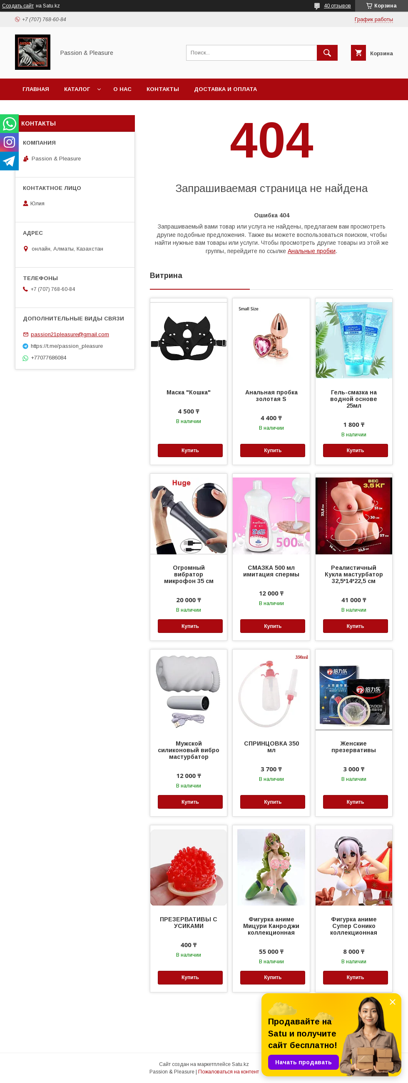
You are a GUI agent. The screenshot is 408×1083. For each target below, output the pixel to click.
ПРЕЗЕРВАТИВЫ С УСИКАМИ (188, 922)
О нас (122, 89)
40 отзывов (337, 6)
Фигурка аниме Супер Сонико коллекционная (353, 926)
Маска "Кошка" (189, 392)
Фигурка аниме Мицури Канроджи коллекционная (271, 926)
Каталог (77, 89)
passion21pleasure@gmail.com (70, 334)
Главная (35, 89)
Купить (190, 450)
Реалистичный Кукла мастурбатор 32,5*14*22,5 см (354, 574)
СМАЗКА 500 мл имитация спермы (271, 571)
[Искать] (327, 53)
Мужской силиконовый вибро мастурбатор (188, 750)
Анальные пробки (312, 251)
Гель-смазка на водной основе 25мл (353, 399)
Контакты (163, 89)
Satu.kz (240, 1064)
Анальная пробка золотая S (271, 395)
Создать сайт (18, 6)
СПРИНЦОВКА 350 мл (271, 746)
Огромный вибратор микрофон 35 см (189, 574)
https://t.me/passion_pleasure (67, 346)
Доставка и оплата (225, 89)
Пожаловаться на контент (228, 1072)
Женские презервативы (353, 746)
